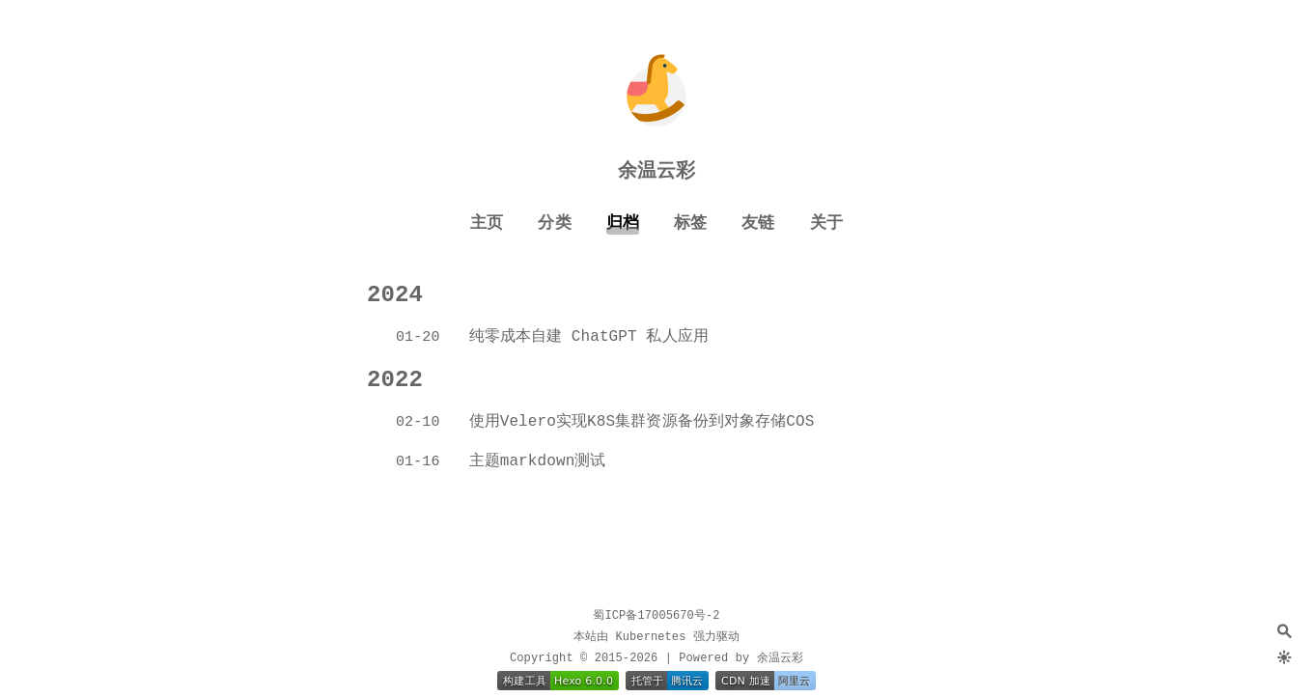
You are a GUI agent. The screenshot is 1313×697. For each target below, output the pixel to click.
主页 (486, 223)
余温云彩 (656, 171)
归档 (622, 223)
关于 (826, 223)
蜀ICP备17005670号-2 (656, 616)
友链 (757, 223)
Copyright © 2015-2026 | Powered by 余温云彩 (656, 658)
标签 (690, 223)
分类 (554, 223)
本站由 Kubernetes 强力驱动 (656, 637)
